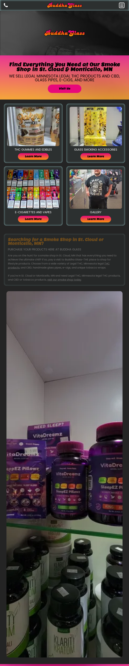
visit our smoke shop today (64, 280)
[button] (122, 5)
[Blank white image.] (5, 7)
